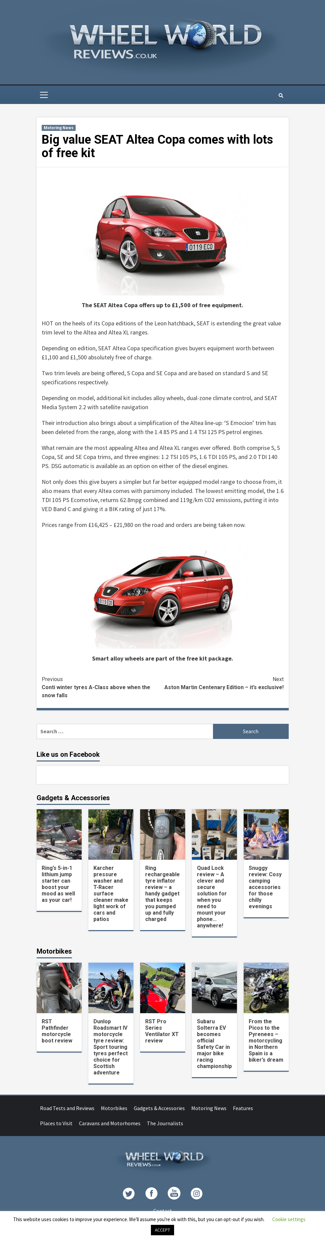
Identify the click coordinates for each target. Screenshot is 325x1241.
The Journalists (165, 1123)
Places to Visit (56, 1123)
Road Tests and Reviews (67, 1108)
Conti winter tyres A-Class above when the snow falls (102, 687)
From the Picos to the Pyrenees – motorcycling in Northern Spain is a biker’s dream (266, 1040)
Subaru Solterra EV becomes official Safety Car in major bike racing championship (214, 1043)
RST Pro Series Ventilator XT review (162, 1031)
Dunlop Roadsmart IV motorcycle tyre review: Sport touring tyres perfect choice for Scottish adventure (110, 1047)
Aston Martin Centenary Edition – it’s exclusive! (223, 682)
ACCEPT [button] (162, 1230)
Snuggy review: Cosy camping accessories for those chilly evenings (265, 887)
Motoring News (59, 128)
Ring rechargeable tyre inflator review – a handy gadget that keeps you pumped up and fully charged (162, 893)
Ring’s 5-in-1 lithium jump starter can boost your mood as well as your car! (58, 884)
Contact (162, 1210)
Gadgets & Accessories (159, 1108)
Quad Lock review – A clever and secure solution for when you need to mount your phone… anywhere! (212, 897)
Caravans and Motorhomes (109, 1123)
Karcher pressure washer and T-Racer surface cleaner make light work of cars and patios (110, 893)
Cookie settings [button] (289, 1219)
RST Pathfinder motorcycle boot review (57, 1031)
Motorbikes (114, 1108)
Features (243, 1108)
